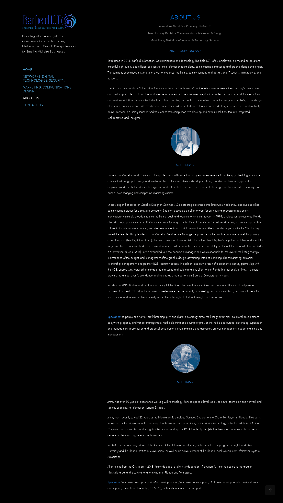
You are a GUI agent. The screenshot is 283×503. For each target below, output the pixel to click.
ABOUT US (31, 98)
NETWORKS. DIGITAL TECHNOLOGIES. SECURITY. (44, 78)
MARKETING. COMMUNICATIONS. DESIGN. (47, 89)
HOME (27, 69)
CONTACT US (33, 105)
